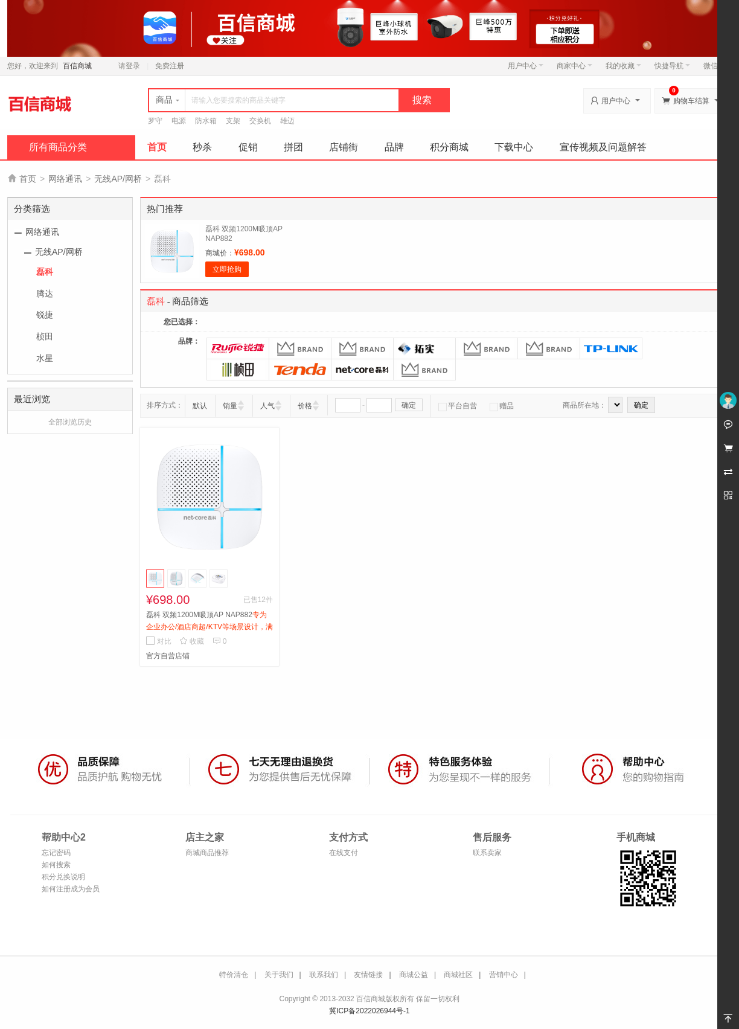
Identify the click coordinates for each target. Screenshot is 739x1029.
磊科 (44, 272)
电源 (178, 121)
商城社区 (458, 974)
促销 (248, 147)
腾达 (44, 293)
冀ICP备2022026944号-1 (369, 1011)
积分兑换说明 (63, 877)
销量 (230, 406)
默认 (200, 406)
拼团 (293, 147)
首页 (157, 147)
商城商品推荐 (207, 852)
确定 (408, 405)
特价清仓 (233, 974)
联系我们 (323, 974)
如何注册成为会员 (71, 889)
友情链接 (368, 974)
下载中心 (513, 147)
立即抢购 (227, 269)
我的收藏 (623, 66)
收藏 (191, 641)
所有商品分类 (58, 147)
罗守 (155, 121)
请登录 (129, 66)
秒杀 (202, 147)
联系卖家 (487, 852)
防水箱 (206, 121)
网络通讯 (65, 179)
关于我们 (278, 974)
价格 (305, 406)
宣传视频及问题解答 (603, 147)
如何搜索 (56, 865)
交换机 (260, 121)
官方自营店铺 (168, 656)
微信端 (714, 66)
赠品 (502, 406)
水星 (44, 358)
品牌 (394, 147)
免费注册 (169, 66)
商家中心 (574, 66)
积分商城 (449, 147)
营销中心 (503, 974)
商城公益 (413, 974)
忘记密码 (56, 852)
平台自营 (457, 406)
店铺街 (343, 147)
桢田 (44, 336)
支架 (233, 121)
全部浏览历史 (70, 422)
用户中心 (525, 66)
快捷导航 (672, 66)
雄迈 (287, 121)
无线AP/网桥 (118, 179)
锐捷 (44, 314)
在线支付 (343, 852)
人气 (267, 406)
